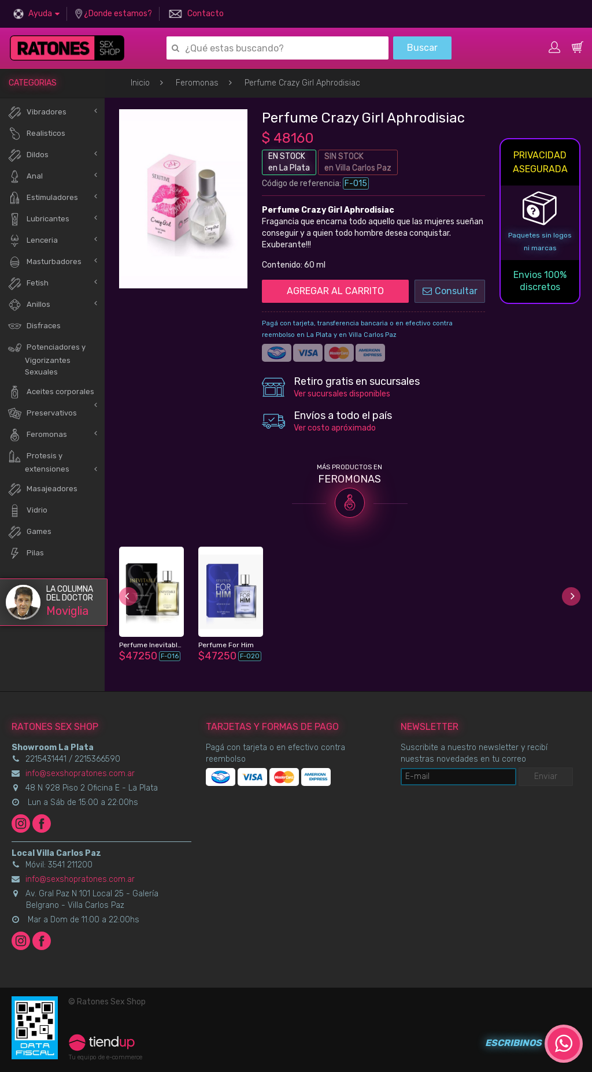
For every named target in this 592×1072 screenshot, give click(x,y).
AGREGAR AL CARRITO (335, 290)
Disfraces (34, 326)
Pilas (26, 553)
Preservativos (42, 413)
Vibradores (37, 112)
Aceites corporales (51, 392)
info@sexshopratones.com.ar (80, 773)
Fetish (28, 283)
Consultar (450, 290)
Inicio (140, 83)
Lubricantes (38, 219)
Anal (25, 176)
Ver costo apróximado (335, 428)
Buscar (422, 47)
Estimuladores (43, 198)
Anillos (29, 305)
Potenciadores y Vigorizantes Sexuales (47, 358)
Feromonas (197, 83)
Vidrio (27, 510)
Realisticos (36, 134)
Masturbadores (45, 262)
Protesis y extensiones (38, 461)
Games (29, 532)
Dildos (28, 155)
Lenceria (33, 240)
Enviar (545, 776)
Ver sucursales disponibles (342, 394)
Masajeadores (42, 489)
